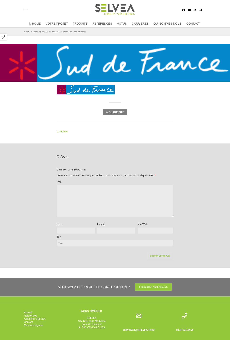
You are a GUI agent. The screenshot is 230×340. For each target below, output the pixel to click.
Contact (28, 322)
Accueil (28, 312)
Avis (59, 182)
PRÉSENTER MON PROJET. (153, 287)
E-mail (100, 224)
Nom (59, 224)
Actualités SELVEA (35, 318)
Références (30, 315)
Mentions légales (33, 325)
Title (59, 237)
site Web (143, 224)
